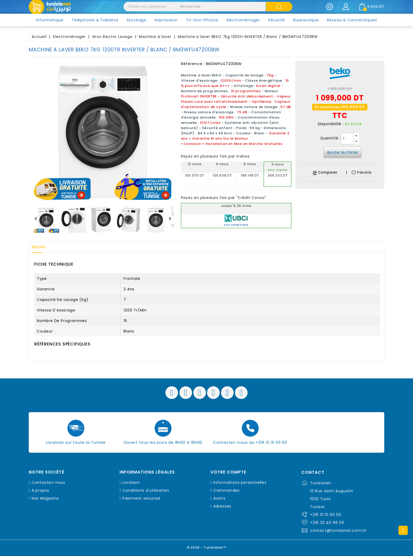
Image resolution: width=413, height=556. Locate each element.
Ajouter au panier (342, 152)
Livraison (131, 482)
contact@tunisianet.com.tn (338, 530)
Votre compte (228, 472)
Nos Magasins (45, 498)
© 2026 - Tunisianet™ (206, 546)
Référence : (193, 63)
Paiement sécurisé (141, 498)
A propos (40, 490)
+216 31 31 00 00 (325, 514)
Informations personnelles (240, 482)
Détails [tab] (40, 247)
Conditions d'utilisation (145, 490)
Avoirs (219, 498)
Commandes (226, 490)
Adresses (222, 506)
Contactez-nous (48, 482)
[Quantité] (347, 138)
